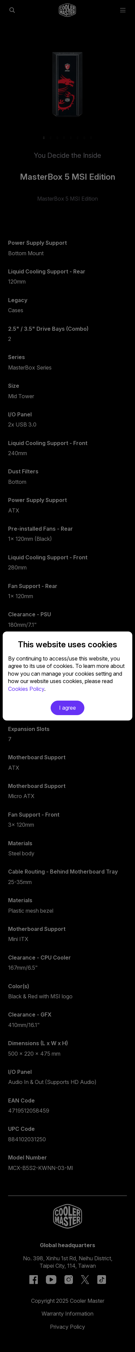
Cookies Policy (26, 688)
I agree (67, 707)
